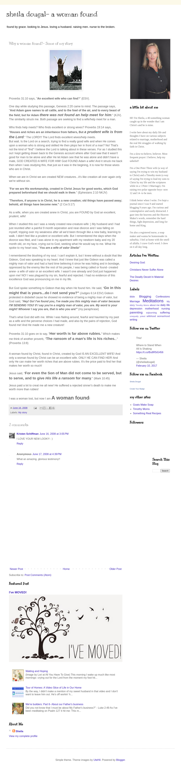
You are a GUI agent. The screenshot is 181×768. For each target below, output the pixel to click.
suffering (165, 312)
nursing (165, 308)
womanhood (163, 316)
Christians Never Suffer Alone (146, 269)
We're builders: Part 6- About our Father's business (54, 704)
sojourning (151, 312)
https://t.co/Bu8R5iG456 (149, 352)
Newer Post (16, 569)
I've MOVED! (18, 592)
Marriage (135, 301)
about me (155, 305)
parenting (136, 312)
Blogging (145, 296)
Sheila (19, 731)
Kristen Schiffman (28, 433)
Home (66, 569)
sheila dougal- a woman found (52, 14)
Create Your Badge (137, 389)
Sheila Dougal (135, 382)
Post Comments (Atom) (38, 575)
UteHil (97, 760)
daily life (165, 305)
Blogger (120, 760)
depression (136, 308)
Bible (132, 296)
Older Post (115, 569)
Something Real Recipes (147, 413)
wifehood (151, 316)
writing (133, 319)
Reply (20, 443)
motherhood (152, 308)
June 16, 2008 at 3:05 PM (54, 433)
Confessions (163, 296)
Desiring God (137, 262)
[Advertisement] (65, 539)
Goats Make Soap (143, 404)
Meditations (153, 301)
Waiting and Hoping (36, 671)
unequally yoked (137, 316)
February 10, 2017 (146, 365)
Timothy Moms (142, 305)
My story (22, 412)
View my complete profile (23, 736)
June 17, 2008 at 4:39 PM (46, 454)
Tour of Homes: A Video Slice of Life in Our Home (53, 687)
